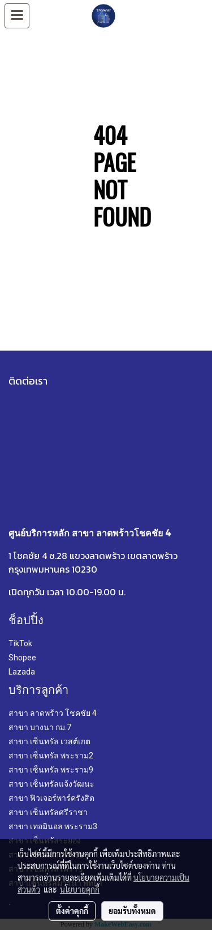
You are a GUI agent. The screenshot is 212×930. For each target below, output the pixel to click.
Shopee (22, 657)
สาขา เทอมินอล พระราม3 (52, 826)
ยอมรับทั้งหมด (132, 911)
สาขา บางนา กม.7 (39, 727)
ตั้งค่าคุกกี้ (72, 911)
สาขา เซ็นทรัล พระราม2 (50, 755)
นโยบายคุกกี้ (79, 889)
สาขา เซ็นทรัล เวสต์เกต (49, 741)
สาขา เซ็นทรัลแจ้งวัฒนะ (51, 783)
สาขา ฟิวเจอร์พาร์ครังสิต (51, 798)
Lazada (21, 671)
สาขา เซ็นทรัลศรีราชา (48, 812)
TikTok (20, 643)
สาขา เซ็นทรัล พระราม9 (50, 769)
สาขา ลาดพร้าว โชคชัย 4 (52, 713)
